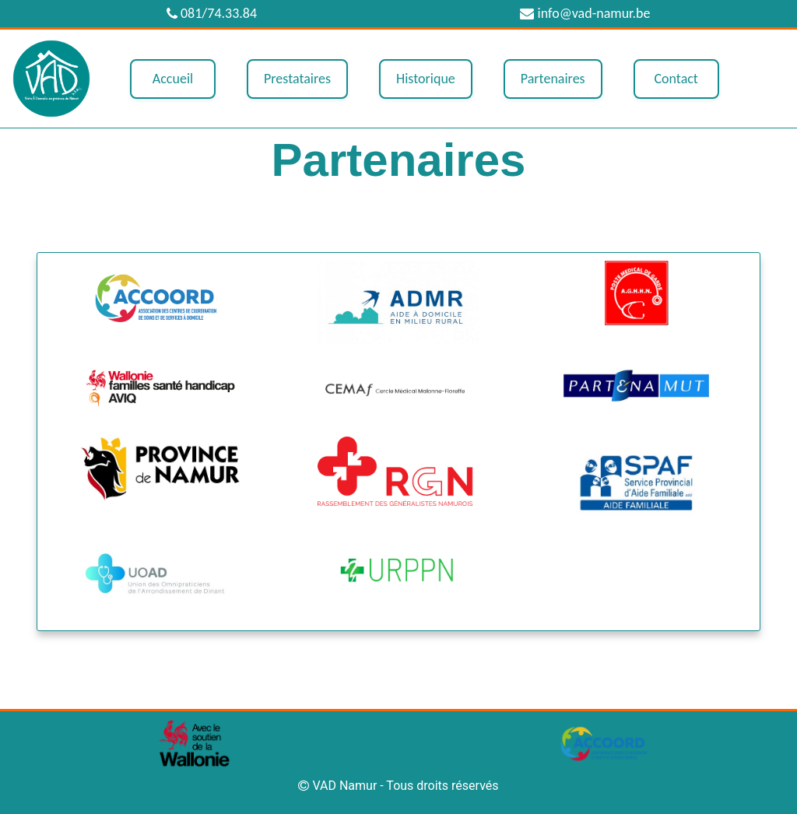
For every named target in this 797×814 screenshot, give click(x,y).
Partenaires (553, 78)
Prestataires (297, 78)
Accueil (173, 78)
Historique (425, 78)
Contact (675, 78)
